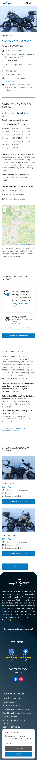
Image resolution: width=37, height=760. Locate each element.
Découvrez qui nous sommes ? (18, 629)
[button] (4, 207)
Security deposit (10, 716)
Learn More (10, 81)
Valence (18, 50)
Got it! (18, 754)
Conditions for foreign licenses (17, 713)
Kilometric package (11, 705)
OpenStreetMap (24, 244)
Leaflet (17, 244)
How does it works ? (12, 698)
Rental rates (8, 702)
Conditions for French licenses (16, 709)
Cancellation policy (11, 726)
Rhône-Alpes (7, 36)
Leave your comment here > (19, 304)
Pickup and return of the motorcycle (14, 721)
